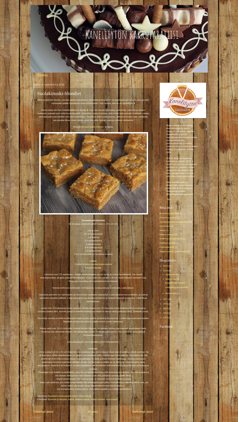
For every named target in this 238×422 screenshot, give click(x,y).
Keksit (71, 399)
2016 (165, 304)
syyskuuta (171, 274)
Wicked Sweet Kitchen (92, 127)
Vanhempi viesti (142, 411)
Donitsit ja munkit (168, 217)
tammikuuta (171, 293)
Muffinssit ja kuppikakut (171, 238)
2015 (165, 308)
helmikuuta (171, 279)
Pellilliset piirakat (167, 243)
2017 (165, 299)
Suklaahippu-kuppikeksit (176, 287)
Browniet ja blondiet (57, 399)
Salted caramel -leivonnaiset (104, 399)
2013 (165, 317)
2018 (165, 270)
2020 (165, 266)
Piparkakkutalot (167, 247)
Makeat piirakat (82, 399)
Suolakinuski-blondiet (175, 283)
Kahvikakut (165, 226)
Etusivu (43, 75)
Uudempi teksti (43, 411)
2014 (165, 313)
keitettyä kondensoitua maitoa (97, 264)
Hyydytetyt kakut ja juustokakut (174, 222)
